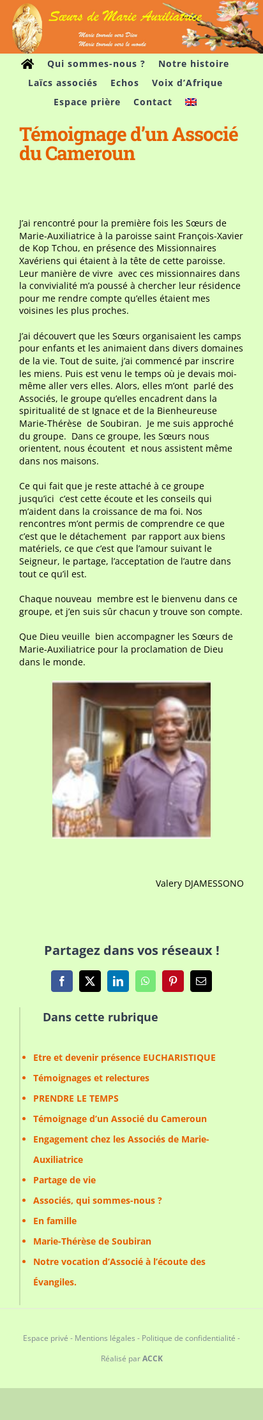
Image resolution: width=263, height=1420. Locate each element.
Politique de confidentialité (189, 1338)
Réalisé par (132, 1358)
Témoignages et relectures (91, 1078)
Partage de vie (64, 1180)
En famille (55, 1221)
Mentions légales (105, 1338)
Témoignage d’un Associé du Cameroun (120, 1119)
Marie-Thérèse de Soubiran (92, 1241)
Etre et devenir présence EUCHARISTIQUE (124, 1057)
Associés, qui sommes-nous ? (97, 1200)
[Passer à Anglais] (191, 102)
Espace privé (45, 1338)
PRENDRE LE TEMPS (76, 1098)
